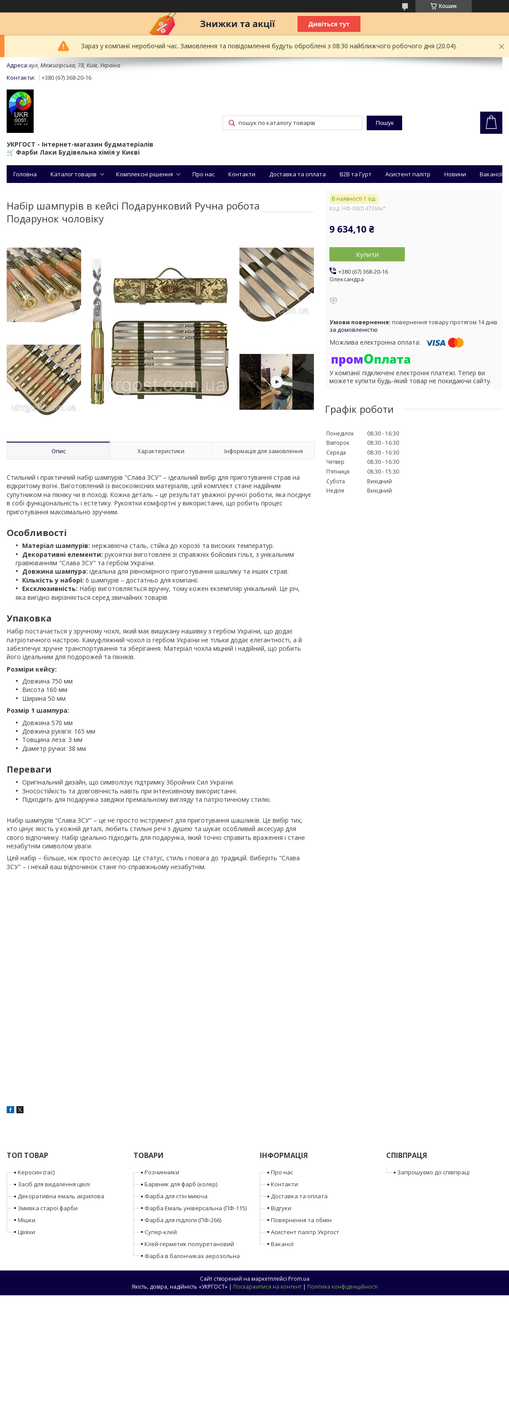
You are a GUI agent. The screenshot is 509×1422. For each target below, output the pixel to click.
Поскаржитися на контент (267, 1286)
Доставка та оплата (297, 174)
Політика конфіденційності (342, 1286)
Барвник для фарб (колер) (181, 1184)
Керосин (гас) (36, 1172)
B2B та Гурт (356, 174)
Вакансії (491, 174)
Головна (25, 174)
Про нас (203, 174)
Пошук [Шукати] (384, 123)
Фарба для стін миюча (176, 1196)
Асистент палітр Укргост (305, 1232)
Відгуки (281, 1208)
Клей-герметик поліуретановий (189, 1244)
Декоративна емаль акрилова (61, 1196)
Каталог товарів (74, 174)
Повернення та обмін (301, 1220)
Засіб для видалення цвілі (54, 1184)
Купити (367, 254)
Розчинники (162, 1172)
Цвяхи (26, 1232)
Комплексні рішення (144, 174)
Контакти (241, 174)
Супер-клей (161, 1232)
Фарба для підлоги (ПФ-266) (183, 1220)
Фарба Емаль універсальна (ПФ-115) (196, 1208)
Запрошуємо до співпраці (433, 1172)
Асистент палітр (408, 174)
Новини (455, 174)
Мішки (26, 1220)
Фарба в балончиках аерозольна (192, 1256)
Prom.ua (298, 1278)
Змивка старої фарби (48, 1208)
